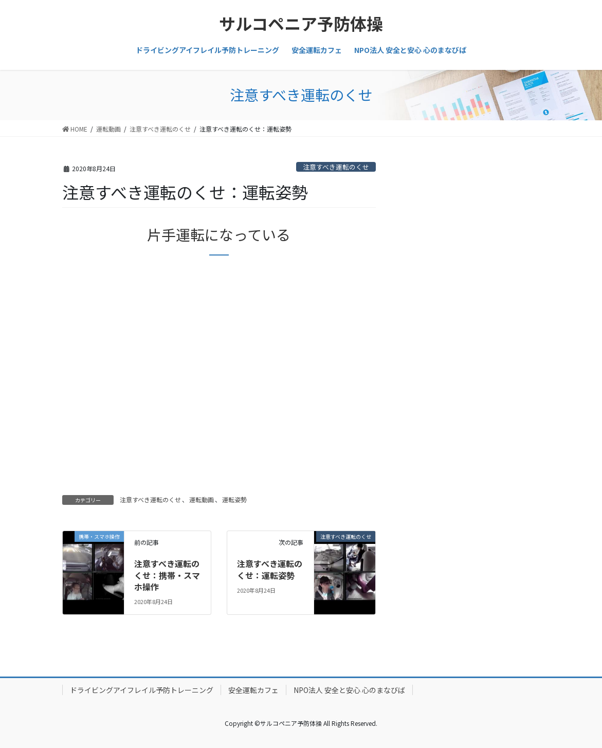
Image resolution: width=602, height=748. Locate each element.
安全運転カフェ (253, 690)
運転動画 (201, 499)
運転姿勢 (234, 499)
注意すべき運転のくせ (336, 167)
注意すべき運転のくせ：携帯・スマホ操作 (167, 575)
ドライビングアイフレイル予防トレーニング (141, 690)
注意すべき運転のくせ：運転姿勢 (269, 569)
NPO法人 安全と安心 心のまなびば (349, 690)
